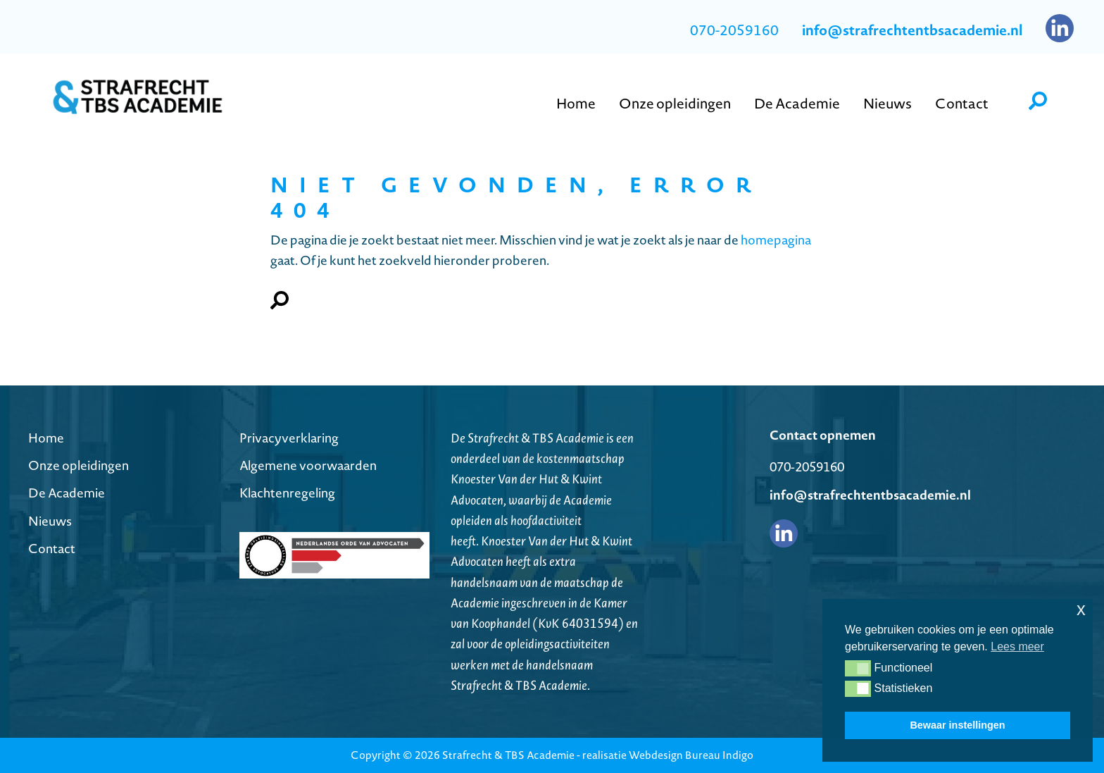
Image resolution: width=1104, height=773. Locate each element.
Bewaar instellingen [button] (957, 725)
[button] (858, 668)
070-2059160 (734, 30)
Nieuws (50, 521)
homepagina (776, 240)
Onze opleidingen (78, 465)
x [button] (1081, 609)
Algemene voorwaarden (308, 465)
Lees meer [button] (1017, 647)
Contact (51, 548)
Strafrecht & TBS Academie (508, 755)
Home (46, 438)
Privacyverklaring (289, 438)
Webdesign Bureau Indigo (691, 755)
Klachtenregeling (287, 493)
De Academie (66, 493)
